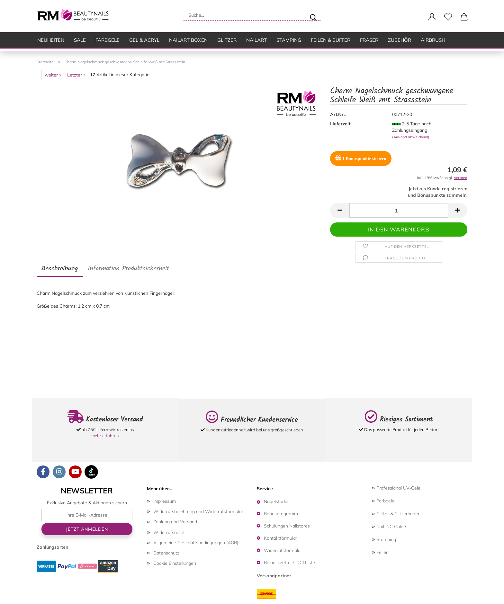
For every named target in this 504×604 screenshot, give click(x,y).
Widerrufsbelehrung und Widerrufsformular (198, 511)
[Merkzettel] (448, 17)
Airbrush (433, 40)
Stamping (288, 40)
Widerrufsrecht (169, 532)
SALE (80, 40)
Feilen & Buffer (330, 40)
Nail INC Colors (389, 526)
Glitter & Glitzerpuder (395, 514)
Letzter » (76, 75)
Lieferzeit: (340, 124)
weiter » (53, 75)
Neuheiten (50, 40)
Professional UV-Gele (396, 488)
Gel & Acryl (144, 40)
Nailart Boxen (188, 40)
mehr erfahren (105, 435)
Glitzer (227, 40)
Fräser (369, 40)
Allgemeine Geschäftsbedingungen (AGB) (195, 542)
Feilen (380, 552)
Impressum (164, 501)
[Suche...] (313, 15)
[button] (432, 17)
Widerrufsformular (283, 550)
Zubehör (399, 40)
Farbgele (107, 40)
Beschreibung (59, 269)
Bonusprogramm (281, 514)
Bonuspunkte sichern (360, 158)
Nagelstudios (277, 501)
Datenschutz (166, 553)
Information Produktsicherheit (128, 269)
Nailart (256, 40)
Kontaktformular (280, 538)
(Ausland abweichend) (410, 137)
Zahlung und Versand (175, 522)
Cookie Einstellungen (174, 563)
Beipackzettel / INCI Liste (289, 562)
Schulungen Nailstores (287, 526)
